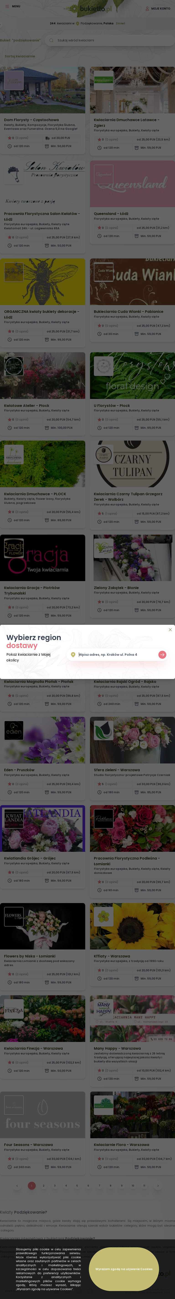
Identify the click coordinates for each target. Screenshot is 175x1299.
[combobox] (117, 654)
